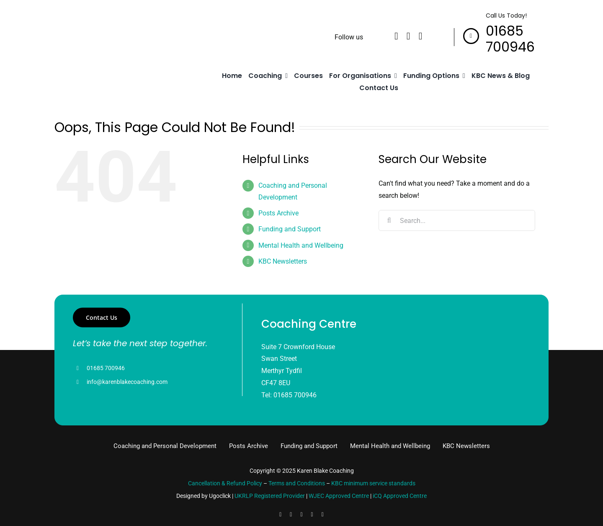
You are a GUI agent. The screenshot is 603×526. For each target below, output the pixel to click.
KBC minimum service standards (373, 483)
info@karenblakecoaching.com (127, 381)
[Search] (389, 220)
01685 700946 (106, 368)
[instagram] (421, 36)
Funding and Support (289, 229)
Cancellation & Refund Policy (225, 483)
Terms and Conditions (296, 483)
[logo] (90, 32)
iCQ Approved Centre (400, 495)
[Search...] (457, 220)
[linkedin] (408, 36)
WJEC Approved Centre (339, 495)
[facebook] (396, 36)
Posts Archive (278, 213)
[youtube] (312, 515)
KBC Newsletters (282, 261)
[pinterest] (323, 515)
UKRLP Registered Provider (269, 495)
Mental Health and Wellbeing (300, 245)
